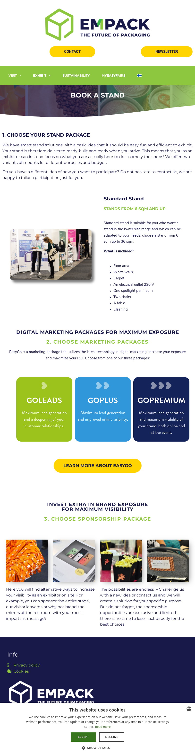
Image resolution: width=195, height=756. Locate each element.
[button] (72, 51)
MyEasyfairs (113, 75)
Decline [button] (111, 737)
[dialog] (97, 729)
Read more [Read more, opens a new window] (103, 727)
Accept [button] (83, 737)
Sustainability (76, 75)
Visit (14, 75)
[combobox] (189, 708)
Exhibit (42, 75)
